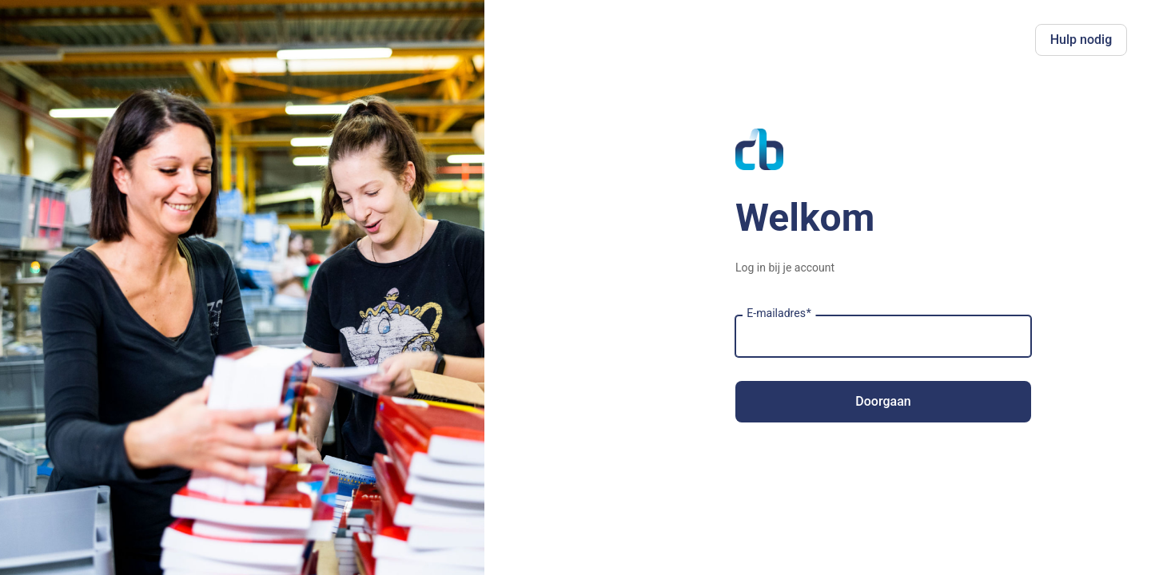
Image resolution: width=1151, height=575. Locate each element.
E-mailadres (779, 313)
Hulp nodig (1081, 39)
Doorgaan (882, 401)
